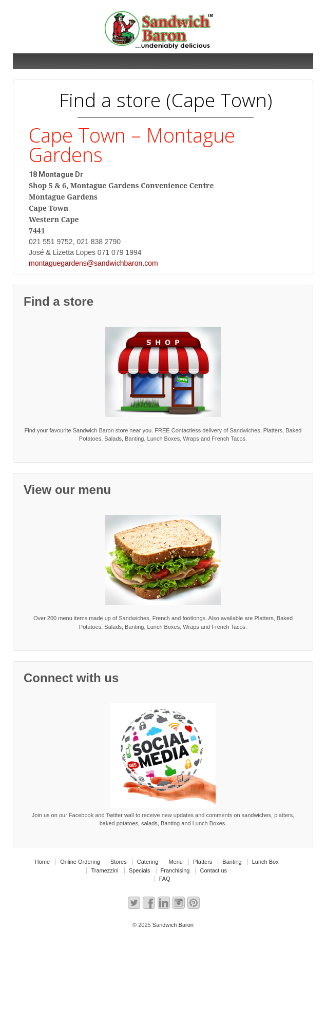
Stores (118, 862)
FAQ (164, 879)
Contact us (213, 870)
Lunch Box (265, 862)
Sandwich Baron (172, 925)
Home (42, 862)
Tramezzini (104, 870)
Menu (175, 862)
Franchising (175, 870)
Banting (231, 862)
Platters (202, 862)
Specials (139, 870)
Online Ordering (80, 862)
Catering (148, 862)
